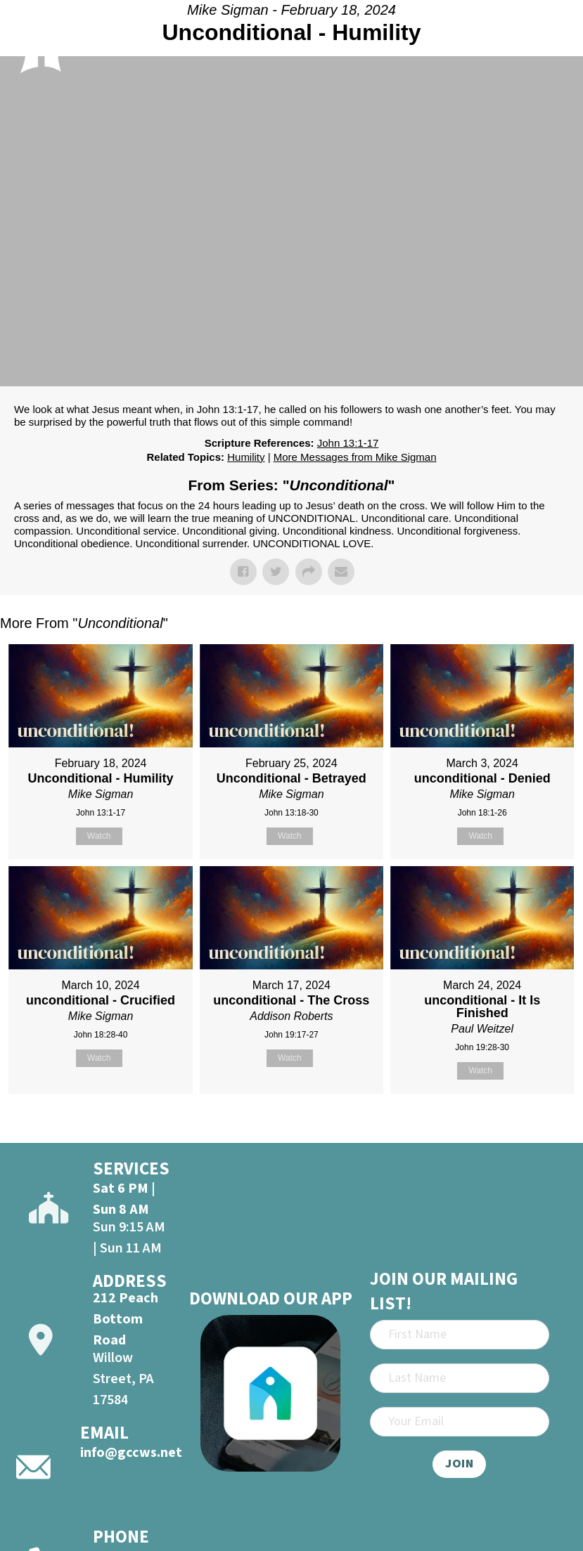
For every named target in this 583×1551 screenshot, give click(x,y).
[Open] (554, 40)
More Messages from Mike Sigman (355, 457)
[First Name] (459, 1334)
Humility (245, 457)
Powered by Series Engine (531, 1129)
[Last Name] (459, 1378)
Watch (99, 836)
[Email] (459, 1422)
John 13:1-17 (348, 443)
